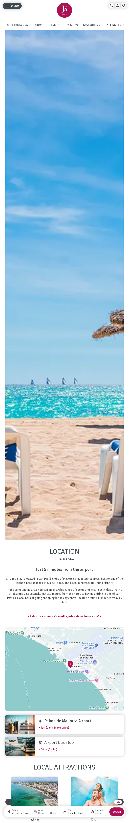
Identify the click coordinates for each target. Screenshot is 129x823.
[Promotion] (101, 813)
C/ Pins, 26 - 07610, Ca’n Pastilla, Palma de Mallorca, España (64, 616)
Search (117, 811)
